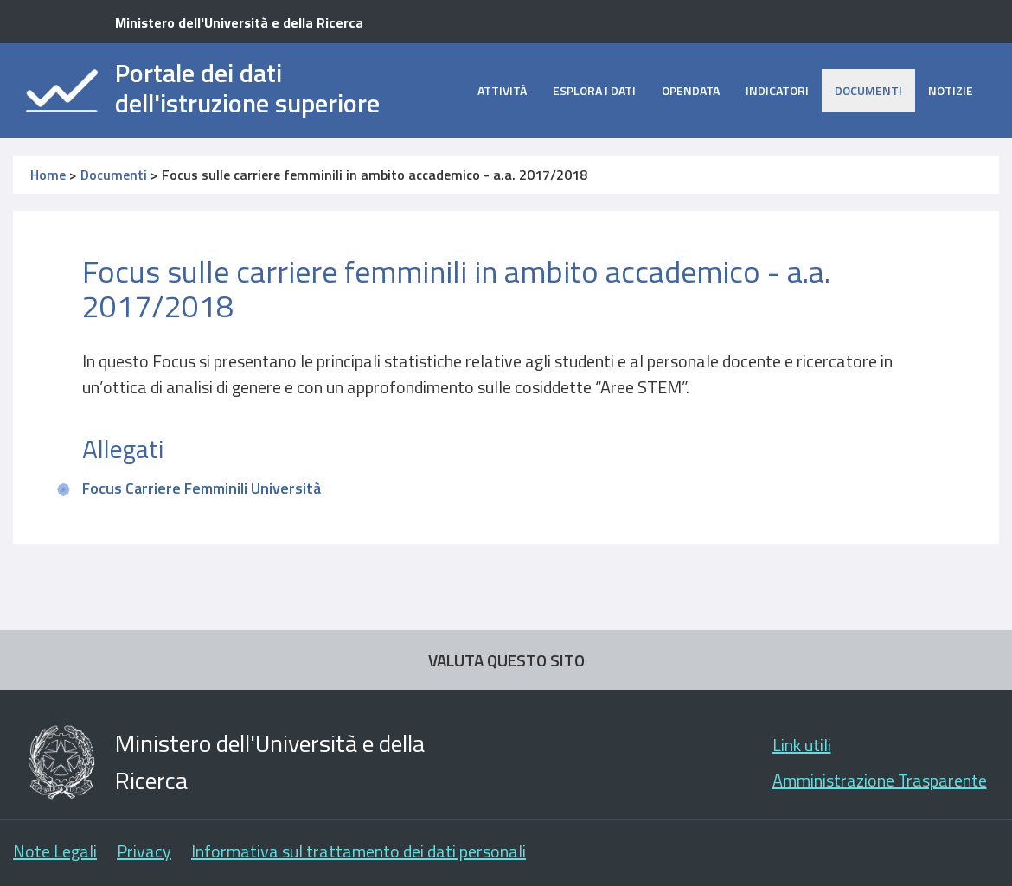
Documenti (868, 90)
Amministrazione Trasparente (879, 780)
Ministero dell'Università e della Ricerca (239, 22)
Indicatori (777, 90)
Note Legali (55, 851)
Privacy (144, 851)
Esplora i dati (594, 90)
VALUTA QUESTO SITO (506, 659)
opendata (691, 90)
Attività (502, 90)
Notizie (950, 90)
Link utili (801, 744)
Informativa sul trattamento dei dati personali (358, 851)
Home (48, 174)
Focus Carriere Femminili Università (201, 488)
